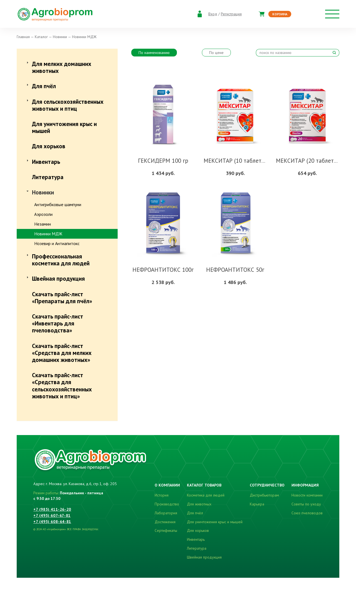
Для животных (199, 504)
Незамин (42, 224)
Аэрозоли (43, 214)
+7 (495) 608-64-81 (52, 521)
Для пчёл (44, 86)
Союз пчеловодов (307, 512)
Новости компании (307, 495)
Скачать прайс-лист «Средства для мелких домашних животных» (62, 353)
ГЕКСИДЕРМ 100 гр (163, 160)
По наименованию (154, 52)
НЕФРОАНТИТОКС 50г (235, 269)
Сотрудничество (267, 485)
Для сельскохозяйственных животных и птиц (67, 105)
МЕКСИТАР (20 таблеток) (308, 160)
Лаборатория (166, 512)
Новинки (43, 192)
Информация (305, 485)
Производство (167, 504)
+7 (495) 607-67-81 (52, 515)
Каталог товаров (204, 485)
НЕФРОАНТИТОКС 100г (163, 269)
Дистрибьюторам (264, 495)
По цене (216, 52)
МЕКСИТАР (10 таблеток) (236, 160)
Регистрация (231, 14)
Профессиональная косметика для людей (61, 260)
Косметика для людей (205, 495)
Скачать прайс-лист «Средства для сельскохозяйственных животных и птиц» (62, 385)
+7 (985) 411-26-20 (52, 509)
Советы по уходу (306, 504)
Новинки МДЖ (48, 233)
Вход (212, 14)
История (162, 495)
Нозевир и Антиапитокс (57, 243)
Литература (47, 177)
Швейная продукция (58, 278)
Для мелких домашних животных (61, 67)
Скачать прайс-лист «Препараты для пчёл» (62, 297)
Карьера (257, 504)
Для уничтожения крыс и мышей (64, 127)
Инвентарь (46, 162)
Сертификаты (166, 530)
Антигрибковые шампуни (57, 204)
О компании (167, 485)
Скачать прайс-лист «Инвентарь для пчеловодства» (57, 323)
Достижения (165, 521)
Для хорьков (48, 146)
